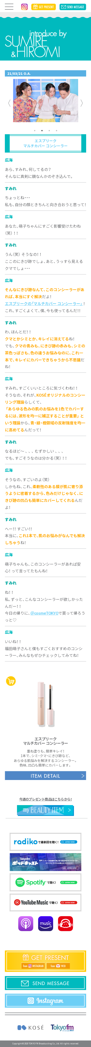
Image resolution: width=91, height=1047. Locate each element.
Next (81, 103)
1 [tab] (34, 130)
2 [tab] (42, 130)
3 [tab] (49, 130)
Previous (9, 103)
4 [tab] (56, 130)
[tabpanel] (45, 103)
